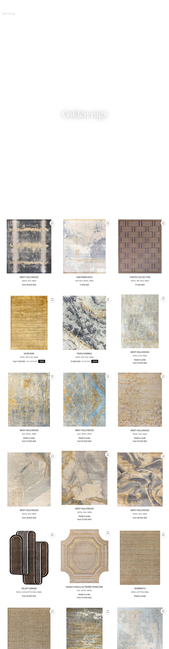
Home (4, 13)
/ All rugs (11, 13)
